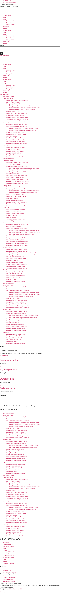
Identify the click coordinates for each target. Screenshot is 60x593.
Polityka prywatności (9, 577)
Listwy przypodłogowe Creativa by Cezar (17, 104)
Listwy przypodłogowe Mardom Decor (16, 126)
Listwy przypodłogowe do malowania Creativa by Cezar (24, 108)
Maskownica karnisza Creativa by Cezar (17, 100)
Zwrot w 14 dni (7, 379)
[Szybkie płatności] (0, 366)
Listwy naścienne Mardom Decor (15, 132)
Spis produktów (10, 21)
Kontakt (5, 28)
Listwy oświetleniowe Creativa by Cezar (17, 117)
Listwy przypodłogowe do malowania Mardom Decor (24, 128)
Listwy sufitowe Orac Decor (13, 153)
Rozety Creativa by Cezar (13, 111)
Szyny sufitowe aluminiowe (13, 102)
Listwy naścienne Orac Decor (14, 149)
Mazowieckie (10, 23)
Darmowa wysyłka (9, 360)
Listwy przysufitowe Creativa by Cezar (16, 113)
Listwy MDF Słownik (8, 552)
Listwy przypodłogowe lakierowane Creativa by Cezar (24, 106)
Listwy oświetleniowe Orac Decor (15, 151)
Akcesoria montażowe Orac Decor (15, 157)
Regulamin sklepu (8, 576)
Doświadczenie (7, 388)
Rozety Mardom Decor (12, 136)
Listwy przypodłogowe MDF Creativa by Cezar (22, 109)
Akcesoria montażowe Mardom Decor (16, 143)
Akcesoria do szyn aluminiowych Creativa (17, 119)
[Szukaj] (1, 53)
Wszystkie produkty (8, 96)
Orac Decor (6, 145)
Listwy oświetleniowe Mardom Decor (16, 140)
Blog (4, 19)
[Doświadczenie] (0, 385)
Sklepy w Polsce (10, 24)
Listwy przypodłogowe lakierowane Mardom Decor (23, 130)
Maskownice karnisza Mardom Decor (16, 124)
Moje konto (6, 26)
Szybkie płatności (8, 369)
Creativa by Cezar (8, 98)
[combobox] (30, 48)
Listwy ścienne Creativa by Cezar (15, 115)
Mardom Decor (7, 123)
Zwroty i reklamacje (8, 546)
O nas (4, 17)
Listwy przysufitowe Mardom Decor (16, 134)
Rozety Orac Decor (11, 155)
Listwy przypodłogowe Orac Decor (15, 147)
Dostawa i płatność (8, 544)
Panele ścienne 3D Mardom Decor (15, 141)
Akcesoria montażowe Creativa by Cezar (17, 121)
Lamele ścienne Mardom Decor (15, 138)
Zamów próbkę (7, 15)
